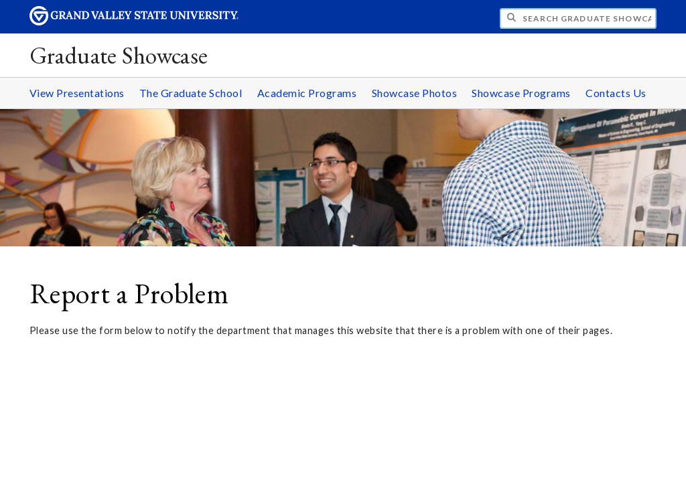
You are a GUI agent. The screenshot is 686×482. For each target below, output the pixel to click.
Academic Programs (307, 92)
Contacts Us (616, 92)
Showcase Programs (521, 92)
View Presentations (77, 92)
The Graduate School (191, 92)
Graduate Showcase (118, 55)
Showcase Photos (415, 92)
